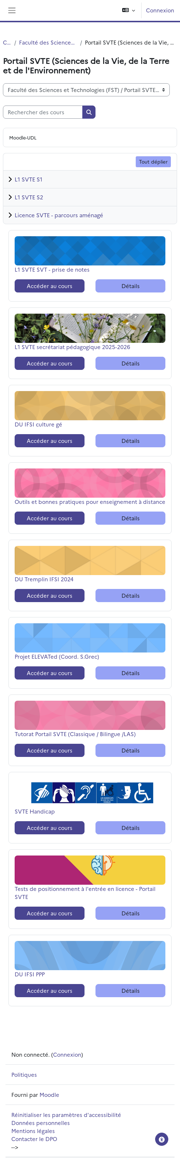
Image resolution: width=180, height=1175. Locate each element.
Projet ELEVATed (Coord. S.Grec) (57, 656)
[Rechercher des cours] (43, 112)
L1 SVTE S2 (29, 197)
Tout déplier (153, 161)
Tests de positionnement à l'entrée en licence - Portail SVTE (85, 892)
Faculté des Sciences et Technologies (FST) (48, 42)
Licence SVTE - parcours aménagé (59, 215)
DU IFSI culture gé (38, 424)
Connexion (160, 10)
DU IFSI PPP (33, 974)
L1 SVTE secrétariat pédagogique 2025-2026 (72, 347)
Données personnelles (40, 1122)
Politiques (24, 1074)
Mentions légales (33, 1130)
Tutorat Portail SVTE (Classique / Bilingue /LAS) (75, 734)
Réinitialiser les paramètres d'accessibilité (66, 1114)
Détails (130, 286)
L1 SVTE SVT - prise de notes (52, 269)
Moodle (49, 1094)
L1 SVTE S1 (28, 179)
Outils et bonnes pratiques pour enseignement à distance (90, 501)
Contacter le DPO (34, 1139)
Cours (7, 42)
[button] (128, 10)
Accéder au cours (49, 286)
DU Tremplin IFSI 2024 (44, 579)
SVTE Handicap (35, 811)
